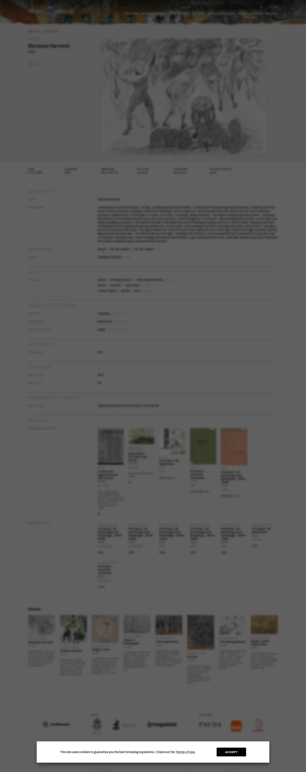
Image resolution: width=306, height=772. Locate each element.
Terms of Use (185, 752)
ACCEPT (231, 752)
